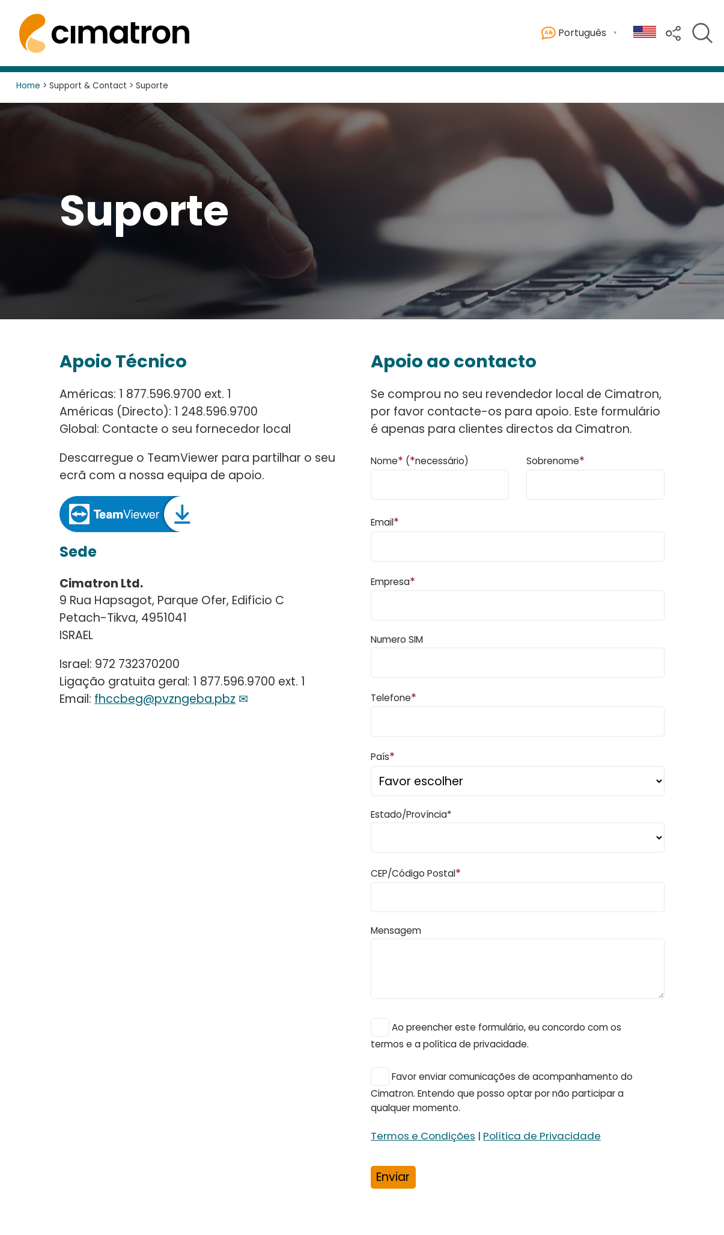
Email (385, 521)
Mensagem (396, 930)
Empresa (393, 581)
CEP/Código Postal (416, 872)
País (383, 756)
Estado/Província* (411, 814)
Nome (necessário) (420, 460)
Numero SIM (397, 639)
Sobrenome (555, 460)
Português (573, 33)
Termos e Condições (423, 1136)
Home (28, 85)
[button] (673, 32)
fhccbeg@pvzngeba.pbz (165, 699)
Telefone (393, 697)
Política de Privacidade (542, 1136)
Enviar (393, 1177)
